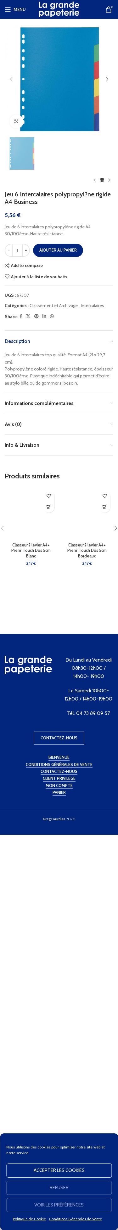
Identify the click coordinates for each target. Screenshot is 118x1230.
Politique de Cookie (29, 1219)
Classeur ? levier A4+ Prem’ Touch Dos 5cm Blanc (31, 987)
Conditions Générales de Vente (75, 1219)
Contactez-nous (59, 1115)
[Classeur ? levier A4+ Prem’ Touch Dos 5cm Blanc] (31, 950)
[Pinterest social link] (36, 753)
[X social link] (28, 753)
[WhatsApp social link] (52, 753)
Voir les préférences (59, 1205)
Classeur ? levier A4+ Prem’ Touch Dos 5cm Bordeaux (87, 987)
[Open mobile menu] (15, 9)
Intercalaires (92, 742)
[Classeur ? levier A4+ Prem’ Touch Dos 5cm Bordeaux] (87, 950)
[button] (11, 79)
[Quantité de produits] (17, 687)
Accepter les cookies (59, 1170)
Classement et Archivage (54, 742)
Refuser (59, 1187)
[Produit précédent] (94, 617)
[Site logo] (59, 9)
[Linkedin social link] (44, 753)
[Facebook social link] (21, 753)
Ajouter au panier (58, 686)
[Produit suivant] (109, 617)
